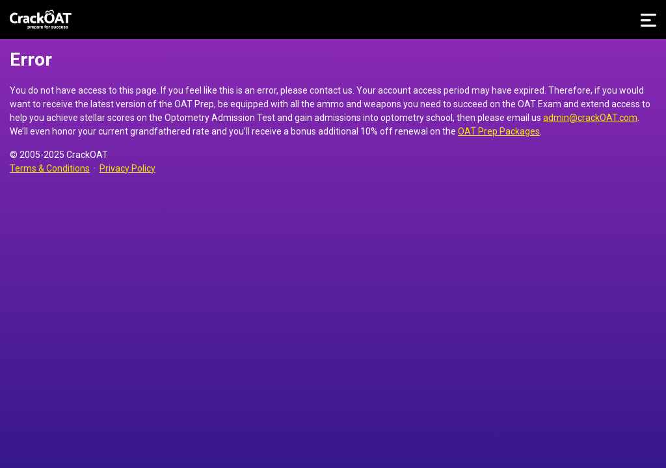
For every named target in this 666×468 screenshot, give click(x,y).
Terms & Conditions (50, 168)
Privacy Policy (127, 168)
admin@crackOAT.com (590, 117)
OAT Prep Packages (499, 131)
